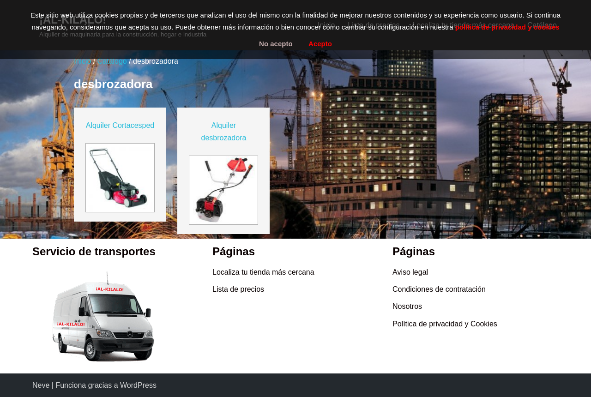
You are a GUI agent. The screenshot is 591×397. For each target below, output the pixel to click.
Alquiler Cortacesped (120, 125)
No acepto (276, 44)
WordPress (138, 385)
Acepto (320, 44)
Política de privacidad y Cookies (444, 324)
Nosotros (407, 306)
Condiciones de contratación (439, 289)
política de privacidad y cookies (507, 27)
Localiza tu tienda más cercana (263, 272)
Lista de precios (238, 289)
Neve (40, 385)
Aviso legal (410, 272)
